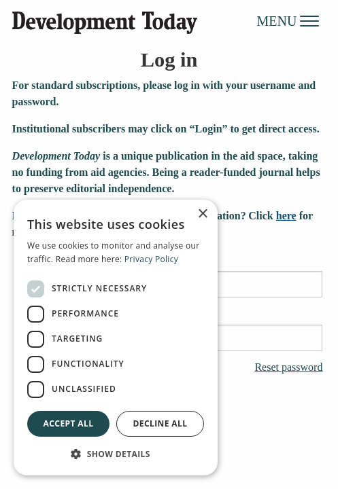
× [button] (202, 214)
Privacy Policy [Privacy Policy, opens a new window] (151, 259)
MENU (288, 20)
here (286, 215)
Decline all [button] (160, 423)
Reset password (288, 367)
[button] (115, 454)
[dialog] (116, 337)
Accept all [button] (69, 423)
